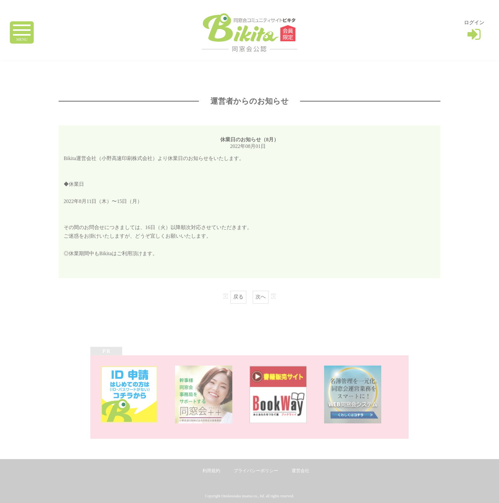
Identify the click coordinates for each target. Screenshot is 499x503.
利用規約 (211, 470)
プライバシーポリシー (256, 470)
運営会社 (300, 470)
